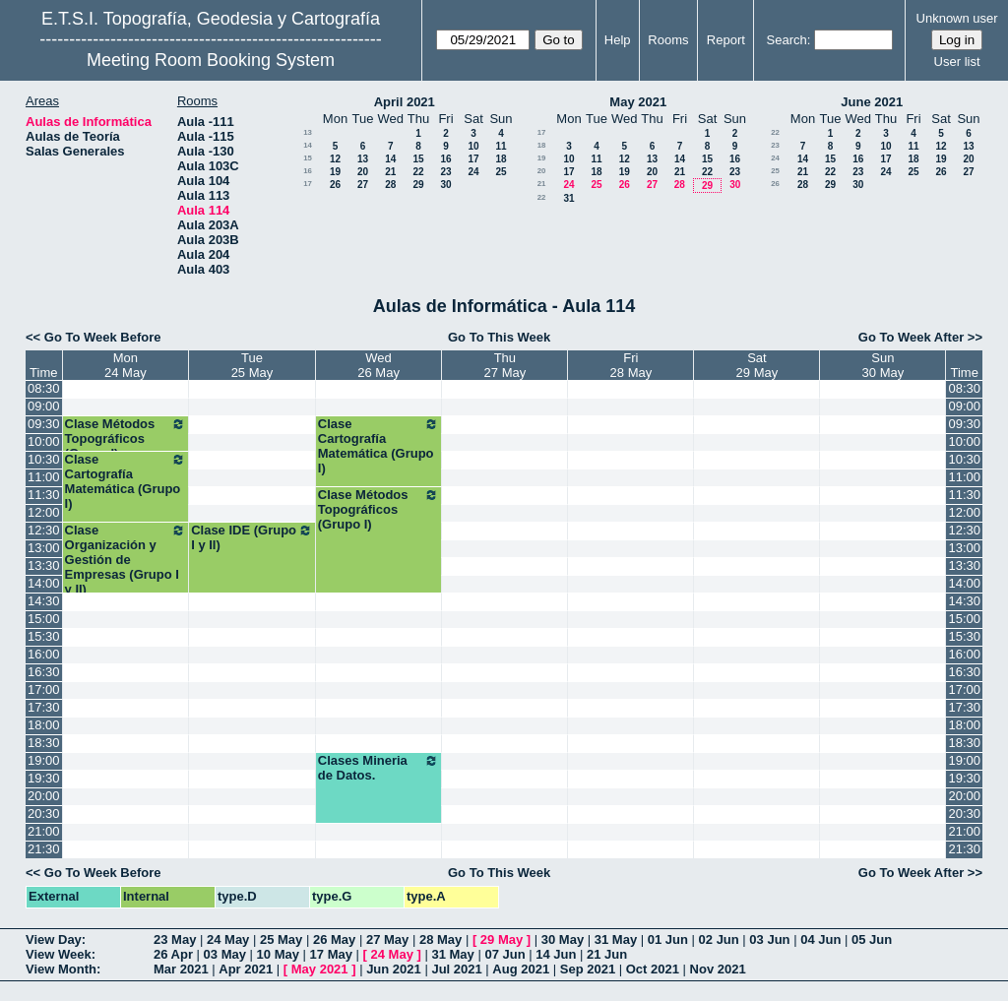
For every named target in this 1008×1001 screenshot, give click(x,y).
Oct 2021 (652, 969)
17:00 (44, 689)
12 (335, 159)
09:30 (44, 423)
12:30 (44, 530)
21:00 (44, 831)
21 (390, 171)
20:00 (44, 795)
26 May (334, 939)
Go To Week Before (102, 337)
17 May (331, 954)
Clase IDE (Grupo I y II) (252, 537)
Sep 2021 (587, 969)
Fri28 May (631, 365)
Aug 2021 (520, 969)
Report (726, 39)
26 (335, 184)
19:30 (44, 778)
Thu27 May (505, 365)
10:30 (44, 459)
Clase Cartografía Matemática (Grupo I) (379, 445)
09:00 (44, 406)
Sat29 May (757, 365)
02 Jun (719, 939)
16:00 (44, 654)
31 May (616, 939)
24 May (228, 939)
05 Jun (871, 939)
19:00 (44, 760)
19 (335, 171)
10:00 (44, 441)
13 (307, 132)
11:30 (44, 494)
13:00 (44, 547)
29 (417, 184)
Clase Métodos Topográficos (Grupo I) (126, 438)
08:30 (44, 388)
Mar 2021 (181, 969)
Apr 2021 (246, 969)
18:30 (44, 742)
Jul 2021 (456, 969)
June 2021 (872, 101)
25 (500, 171)
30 (445, 184)
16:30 (44, 671)
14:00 (44, 583)
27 (362, 184)
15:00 (44, 618)
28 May (440, 939)
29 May (501, 939)
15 (307, 158)
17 (473, 159)
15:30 (44, 636)
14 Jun (556, 954)
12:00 (44, 512)
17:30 (44, 707)
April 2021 (404, 101)
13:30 (44, 565)
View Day (54, 939)
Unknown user (957, 18)
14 (307, 145)
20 (362, 171)
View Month (61, 969)
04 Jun (820, 939)
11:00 (44, 476)
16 (445, 159)
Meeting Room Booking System (211, 60)
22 (417, 171)
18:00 (44, 725)
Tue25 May (252, 365)
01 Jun (668, 939)
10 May (278, 954)
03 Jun (769, 939)
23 (445, 171)
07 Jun (504, 954)
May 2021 (637, 101)
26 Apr (173, 954)
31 (568, 198)
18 (500, 159)
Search (787, 39)
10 (473, 146)
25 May (281, 939)
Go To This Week (499, 337)
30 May (562, 939)
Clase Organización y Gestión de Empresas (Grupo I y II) (126, 559)
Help (617, 39)
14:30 (44, 601)
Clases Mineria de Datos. (379, 767)
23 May (175, 939)
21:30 (44, 849)
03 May (225, 954)
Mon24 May (125, 365)
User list (957, 61)
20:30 (44, 813)
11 (500, 146)
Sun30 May (883, 365)
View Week (59, 954)
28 (390, 184)
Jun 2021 (393, 969)
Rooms (668, 39)
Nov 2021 (718, 969)
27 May (387, 939)
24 (473, 171)
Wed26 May (378, 365)
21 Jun (607, 954)
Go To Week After (911, 337)
